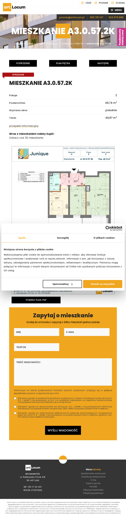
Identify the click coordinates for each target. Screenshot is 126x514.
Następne (103, 63)
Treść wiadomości (28, 347)
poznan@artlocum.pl (72, 17)
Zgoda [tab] (22, 237)
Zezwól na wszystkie (103, 284)
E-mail (54, 331)
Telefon (89, 331)
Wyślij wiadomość (63, 416)
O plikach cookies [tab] (104, 237)
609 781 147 (96, 17)
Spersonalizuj (62, 284)
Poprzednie (23, 63)
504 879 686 (116, 17)
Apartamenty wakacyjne (93, 459)
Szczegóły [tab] (63, 237)
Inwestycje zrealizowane (93, 463)
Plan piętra (63, 63)
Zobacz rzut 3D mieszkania (26, 137)
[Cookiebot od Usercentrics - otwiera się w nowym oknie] (108, 228)
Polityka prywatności (93, 479)
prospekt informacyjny (24, 126)
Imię (18, 331)
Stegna (118, 3)
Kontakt (93, 473)
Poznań (101, 3)
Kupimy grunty (93, 469)
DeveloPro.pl (115, 510)
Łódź (86, 3)
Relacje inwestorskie (93, 476)
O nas (93, 466)
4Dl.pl (92, 510)
